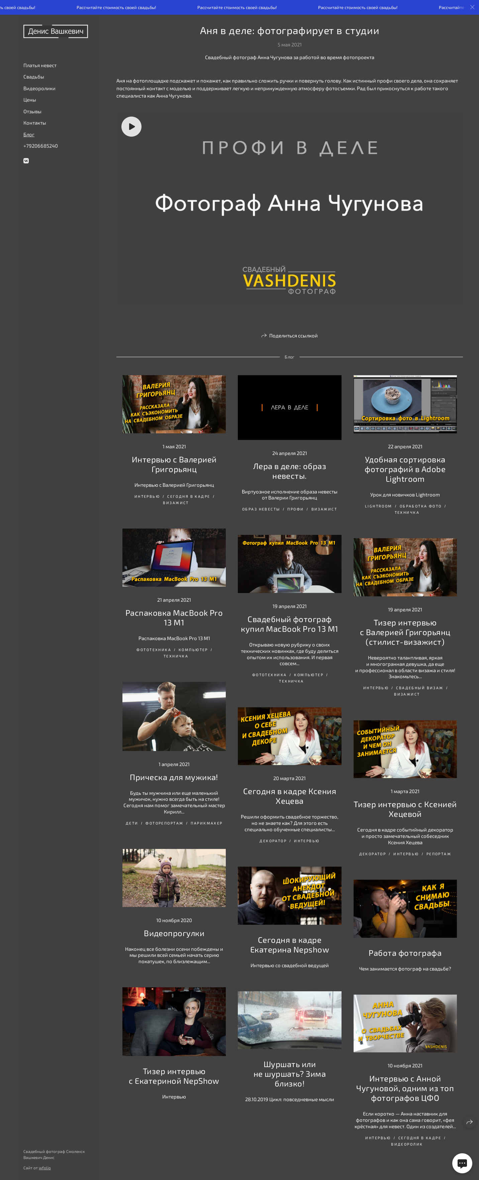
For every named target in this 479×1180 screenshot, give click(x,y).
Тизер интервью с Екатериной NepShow (174, 1075)
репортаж (438, 854)
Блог (28, 134)
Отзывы (32, 111)
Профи (295, 509)
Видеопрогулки (174, 933)
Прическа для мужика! (174, 777)
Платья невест (40, 65)
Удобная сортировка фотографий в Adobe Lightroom (405, 468)
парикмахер (206, 823)
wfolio (45, 1167)
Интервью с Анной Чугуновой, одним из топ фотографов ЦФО (405, 1087)
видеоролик (407, 1144)
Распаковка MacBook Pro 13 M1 (174, 617)
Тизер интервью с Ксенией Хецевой (405, 809)
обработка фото (421, 506)
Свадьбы (33, 76)
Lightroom (378, 506)
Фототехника (153, 649)
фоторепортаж (164, 823)
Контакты (34, 123)
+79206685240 (40, 146)
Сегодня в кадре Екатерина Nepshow (289, 944)
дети (132, 823)
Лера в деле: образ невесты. (289, 470)
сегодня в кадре (188, 496)
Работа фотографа (405, 952)
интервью (147, 496)
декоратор (273, 841)
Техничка (407, 512)
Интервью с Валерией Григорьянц (174, 464)
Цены (29, 100)
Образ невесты (261, 509)
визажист (176, 502)
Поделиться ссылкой (293, 335)
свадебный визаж (419, 688)
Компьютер (193, 649)
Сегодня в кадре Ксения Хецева (290, 795)
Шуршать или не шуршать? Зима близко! (290, 1073)
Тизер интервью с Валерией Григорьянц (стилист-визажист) (405, 631)
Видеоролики (39, 88)
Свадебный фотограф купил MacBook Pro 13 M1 (289, 623)
